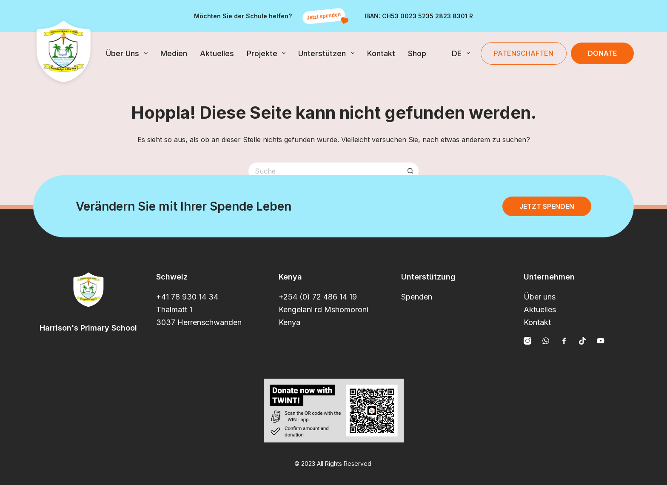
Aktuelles (217, 53)
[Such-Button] (410, 171)
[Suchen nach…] (325, 171)
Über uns (128, 53)
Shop (417, 53)
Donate (602, 53)
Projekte (268, 53)
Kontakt (381, 53)
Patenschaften (523, 53)
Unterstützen (328, 53)
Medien (173, 53)
